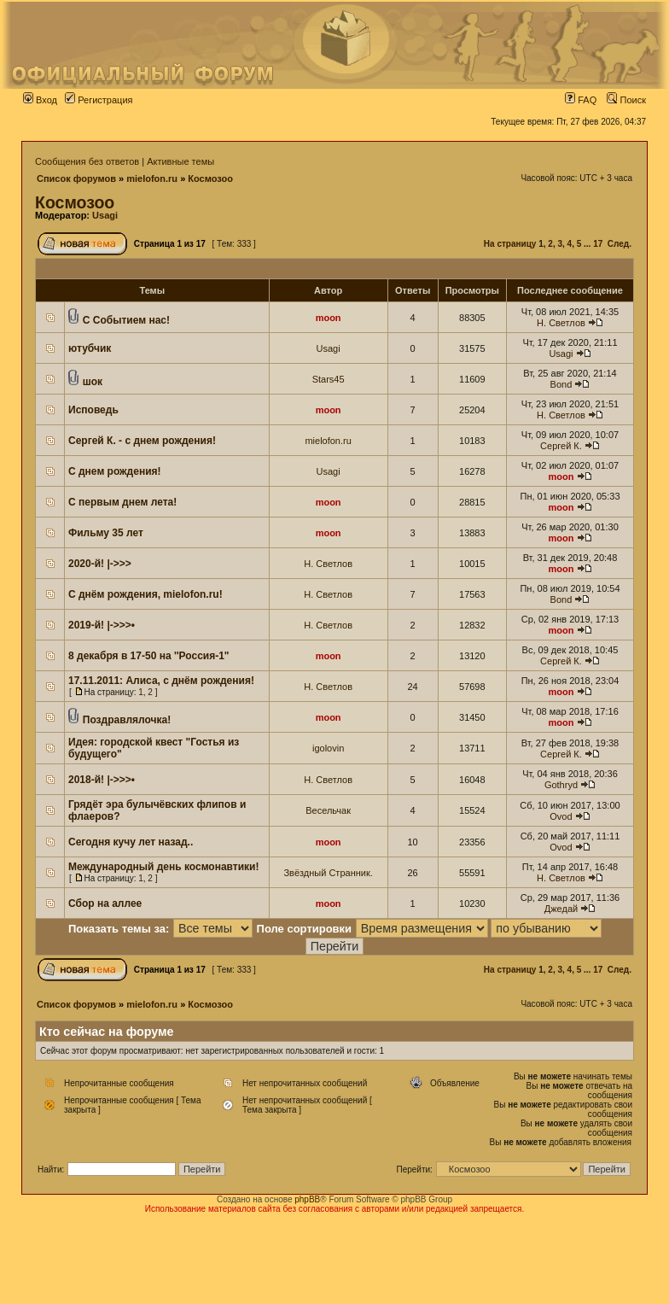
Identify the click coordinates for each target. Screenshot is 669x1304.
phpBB (307, 1199)
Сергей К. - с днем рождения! (142, 441)
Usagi (105, 215)
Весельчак (328, 810)
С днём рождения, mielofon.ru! (145, 594)
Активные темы (180, 161)
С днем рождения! (114, 471)
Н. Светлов (561, 323)
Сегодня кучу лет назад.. (130, 842)
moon (328, 318)
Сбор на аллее (105, 903)
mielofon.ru (151, 178)
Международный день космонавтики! (163, 867)
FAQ (580, 100)
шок (92, 382)
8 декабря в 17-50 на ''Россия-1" (149, 656)
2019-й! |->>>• (101, 625)
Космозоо (210, 178)
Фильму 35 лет (105, 533)
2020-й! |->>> (99, 564)
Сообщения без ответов (87, 161)
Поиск (626, 100)
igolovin (328, 748)
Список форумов (76, 178)
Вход (40, 100)
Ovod (561, 816)
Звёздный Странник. (327, 873)
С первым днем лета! (122, 502)
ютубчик (89, 348)
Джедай (561, 908)
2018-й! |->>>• (101, 780)
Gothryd (561, 785)
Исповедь (93, 410)
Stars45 (328, 379)
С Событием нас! (126, 320)
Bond (561, 384)
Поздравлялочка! (127, 720)
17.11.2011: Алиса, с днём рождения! (161, 681)
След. (619, 244)
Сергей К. (561, 446)
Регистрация (98, 100)
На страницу (510, 244)
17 (597, 244)
